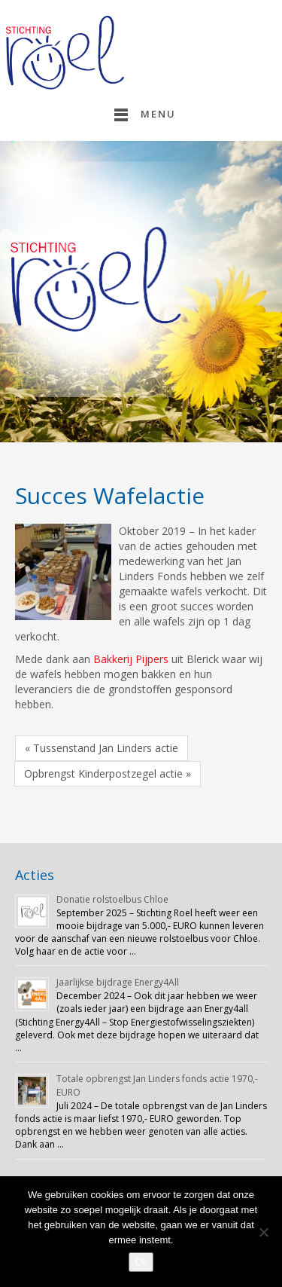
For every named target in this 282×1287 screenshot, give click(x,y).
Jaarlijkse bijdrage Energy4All (117, 982)
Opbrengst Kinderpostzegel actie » (107, 773)
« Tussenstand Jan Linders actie (101, 748)
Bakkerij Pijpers (130, 659)
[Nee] (263, 1232)
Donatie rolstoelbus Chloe (112, 899)
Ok (141, 1261)
